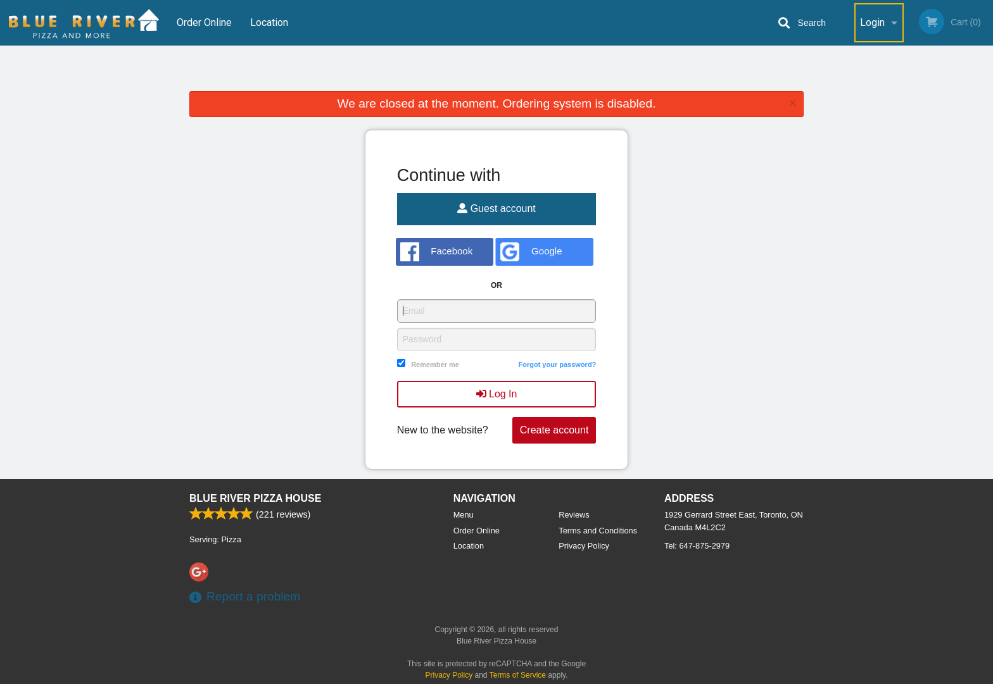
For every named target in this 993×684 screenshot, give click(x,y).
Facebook (436, 251)
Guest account (496, 208)
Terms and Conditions (598, 530)
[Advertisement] (496, 71)
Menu (463, 514)
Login (872, 22)
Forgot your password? (557, 364)
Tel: (697, 545)
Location (269, 22)
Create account (554, 430)
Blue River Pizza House (255, 498)
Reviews (574, 514)
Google (531, 251)
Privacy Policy (584, 545)
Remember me (435, 364)
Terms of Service (518, 675)
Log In (496, 394)
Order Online (204, 22)
